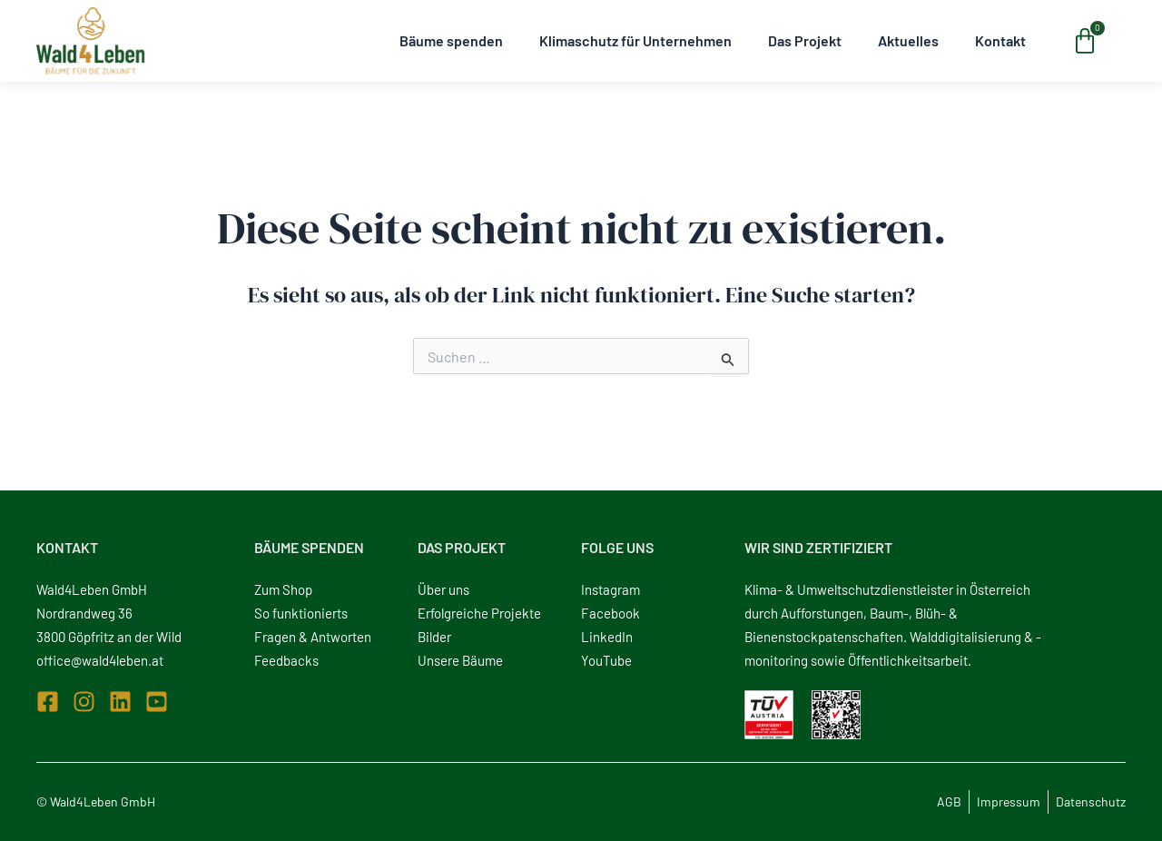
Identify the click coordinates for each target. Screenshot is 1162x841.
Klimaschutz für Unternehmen (635, 40)
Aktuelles (908, 40)
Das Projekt (805, 40)
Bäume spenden (451, 40)
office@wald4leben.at (99, 660)
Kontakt (1000, 40)
